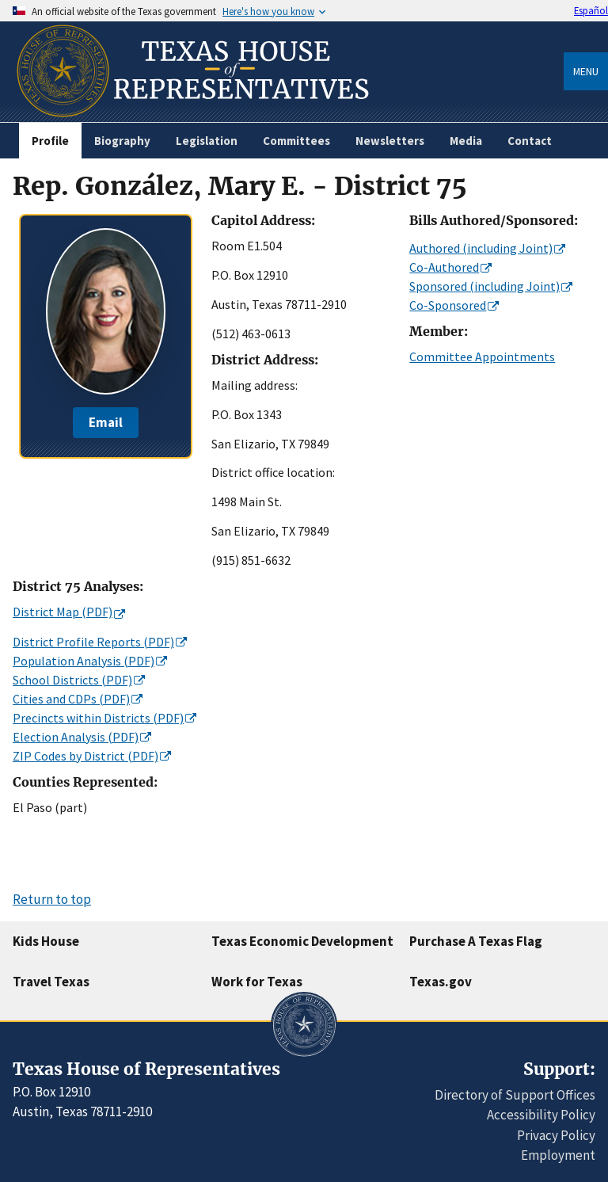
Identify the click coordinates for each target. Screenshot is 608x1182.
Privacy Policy (556, 1135)
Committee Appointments (482, 356)
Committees (296, 140)
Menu (585, 71)
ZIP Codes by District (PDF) (85, 755)
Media (466, 140)
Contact (529, 140)
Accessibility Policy (541, 1114)
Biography (122, 140)
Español (591, 10)
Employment (558, 1155)
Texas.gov (440, 981)
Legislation (207, 140)
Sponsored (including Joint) (484, 286)
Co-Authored (444, 266)
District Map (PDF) (62, 611)
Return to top (52, 899)
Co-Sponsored (447, 305)
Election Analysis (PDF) (76, 736)
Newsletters (389, 140)
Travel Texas (51, 981)
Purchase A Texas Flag (475, 941)
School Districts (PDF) (72, 679)
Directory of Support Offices (515, 1095)
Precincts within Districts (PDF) (98, 717)
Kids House (46, 941)
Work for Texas (256, 981)
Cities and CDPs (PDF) (71, 698)
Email (106, 422)
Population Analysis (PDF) (83, 660)
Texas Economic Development (302, 941)
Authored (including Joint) (481, 247)
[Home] (191, 116)
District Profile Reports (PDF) (93, 641)
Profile (50, 140)
